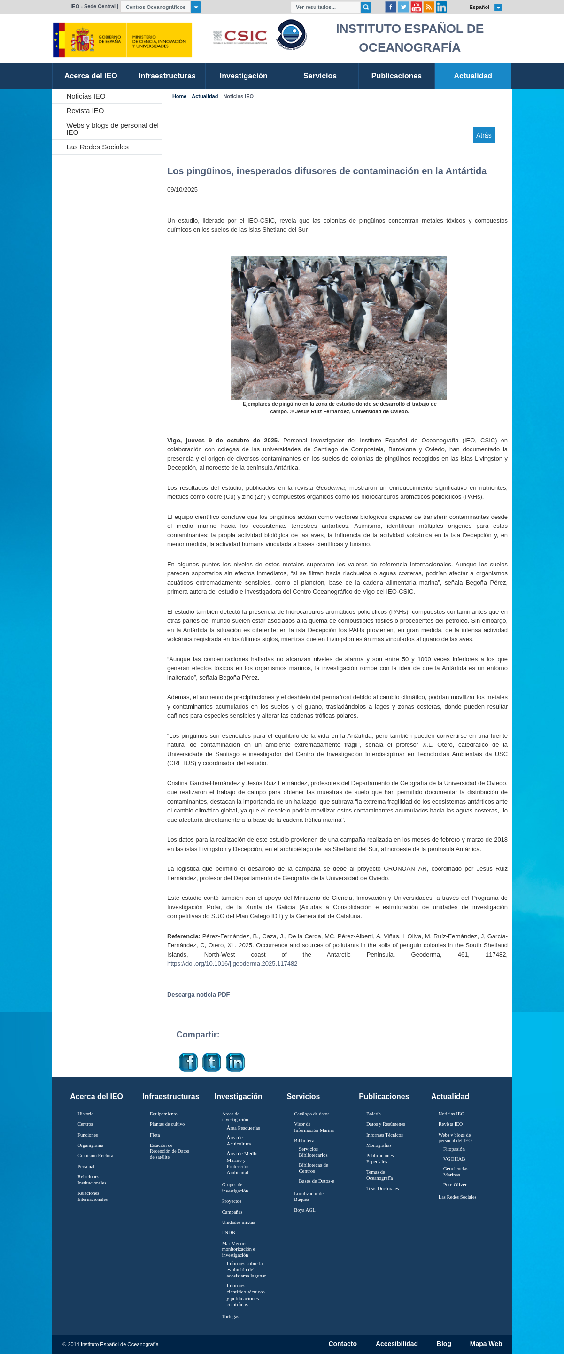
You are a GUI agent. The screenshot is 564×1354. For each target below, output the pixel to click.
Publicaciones (384, 1096)
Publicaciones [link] (396, 76)
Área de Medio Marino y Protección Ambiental (241, 1163)
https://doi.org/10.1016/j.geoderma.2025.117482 (232, 963)
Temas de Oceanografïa (379, 1175)
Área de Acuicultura (238, 1140)
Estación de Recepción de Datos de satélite (169, 1151)
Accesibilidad (397, 1344)
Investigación (239, 1096)
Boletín (373, 1113)
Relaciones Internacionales (92, 1196)
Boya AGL (305, 1210)
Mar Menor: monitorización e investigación (238, 1249)
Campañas (232, 1212)
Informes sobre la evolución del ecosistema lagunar (246, 1269)
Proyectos (231, 1201)
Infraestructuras (171, 1096)
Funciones (87, 1134)
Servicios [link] (320, 76)
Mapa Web (486, 1344)
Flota (155, 1134)
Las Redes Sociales (97, 147)
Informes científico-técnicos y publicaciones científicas (245, 1295)
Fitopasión (454, 1149)
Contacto (342, 1344)
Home (179, 96)
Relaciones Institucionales (91, 1179)
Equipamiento (164, 1113)
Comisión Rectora (95, 1155)
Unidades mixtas (238, 1222)
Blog (444, 1344)
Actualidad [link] (473, 76)
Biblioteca (304, 1140)
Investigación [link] (244, 76)
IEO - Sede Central (93, 6)
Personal (85, 1166)
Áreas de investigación (235, 1116)
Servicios (303, 1096)
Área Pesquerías (243, 1127)
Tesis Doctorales (382, 1188)
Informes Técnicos (384, 1134)
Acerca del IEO (96, 1096)
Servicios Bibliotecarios (313, 1152)
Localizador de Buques (309, 1196)
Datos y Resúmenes (385, 1124)
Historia (85, 1113)
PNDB (228, 1232)
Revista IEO (85, 111)
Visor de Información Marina (314, 1127)
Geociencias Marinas (456, 1171)
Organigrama (90, 1145)
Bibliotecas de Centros (313, 1168)
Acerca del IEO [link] (90, 76)
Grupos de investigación (235, 1187)
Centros (85, 1124)
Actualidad (205, 96)
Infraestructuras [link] (167, 76)
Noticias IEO (85, 96)
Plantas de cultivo (167, 1124)
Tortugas (230, 1316)
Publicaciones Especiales (380, 1158)
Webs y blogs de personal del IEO (112, 128)
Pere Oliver (455, 1184)
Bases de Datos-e (316, 1181)
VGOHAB (454, 1158)
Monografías (379, 1145)
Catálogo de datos (311, 1113)
